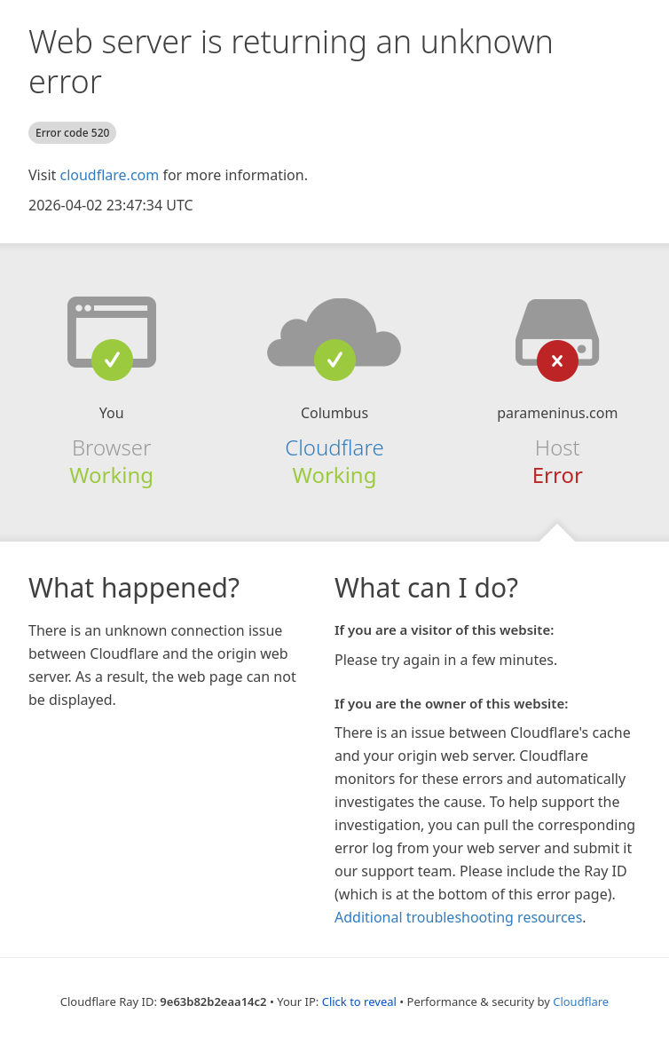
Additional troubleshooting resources (458, 917)
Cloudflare (334, 447)
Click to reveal (359, 1001)
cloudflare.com (109, 175)
